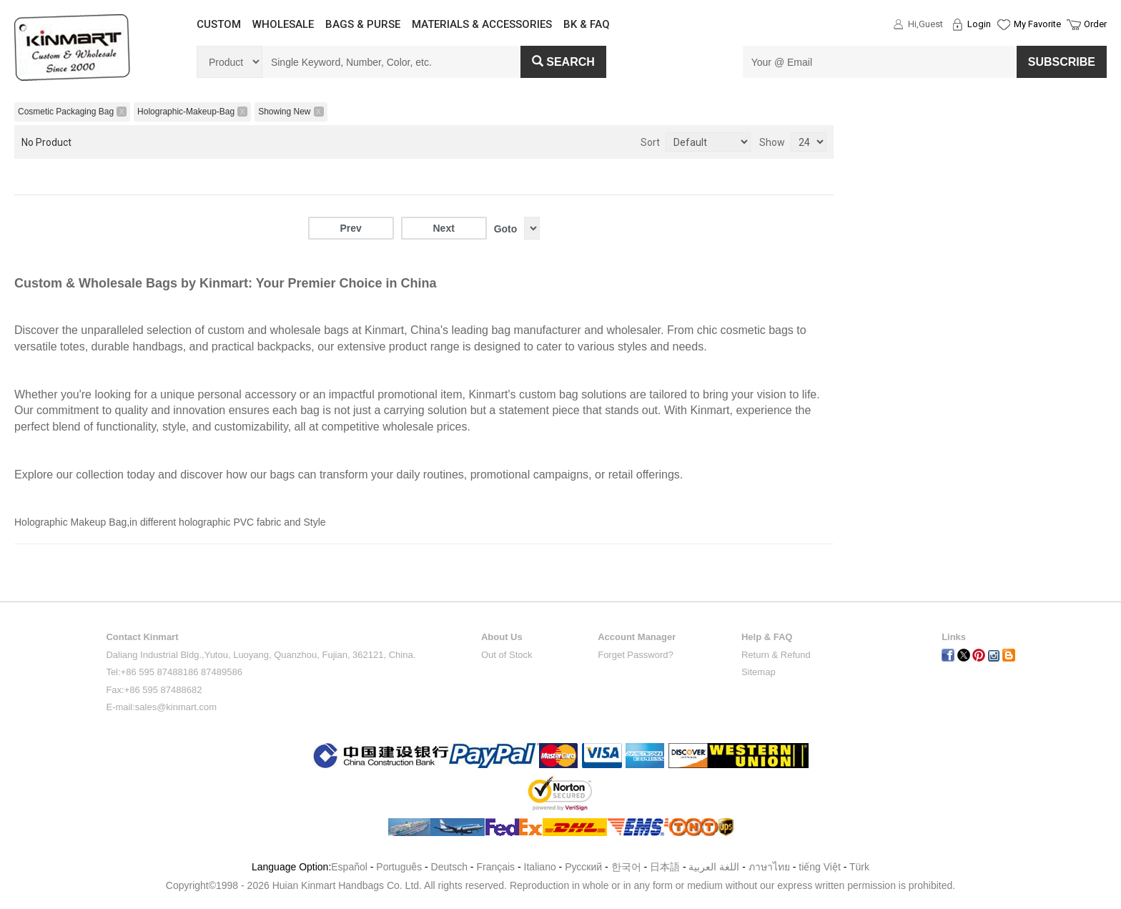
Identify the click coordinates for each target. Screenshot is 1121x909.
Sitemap (758, 672)
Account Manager (637, 637)
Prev (350, 228)
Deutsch (449, 867)
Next (443, 228)
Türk (859, 867)
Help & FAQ (767, 637)
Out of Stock (507, 654)
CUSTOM (219, 24)
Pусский (583, 867)
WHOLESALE (283, 24)
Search (563, 62)
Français (495, 867)
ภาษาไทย (769, 867)
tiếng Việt (820, 867)
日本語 (665, 867)
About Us (502, 637)
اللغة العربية (715, 867)
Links (954, 637)
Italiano (540, 867)
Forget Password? (635, 654)
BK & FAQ (586, 24)
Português (399, 867)
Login (979, 24)
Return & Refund (776, 654)
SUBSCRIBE (1061, 62)
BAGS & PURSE (362, 24)
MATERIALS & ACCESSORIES (482, 24)
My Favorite (1037, 24)
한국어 (626, 867)
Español (349, 867)
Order (1095, 24)
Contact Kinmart (142, 637)
